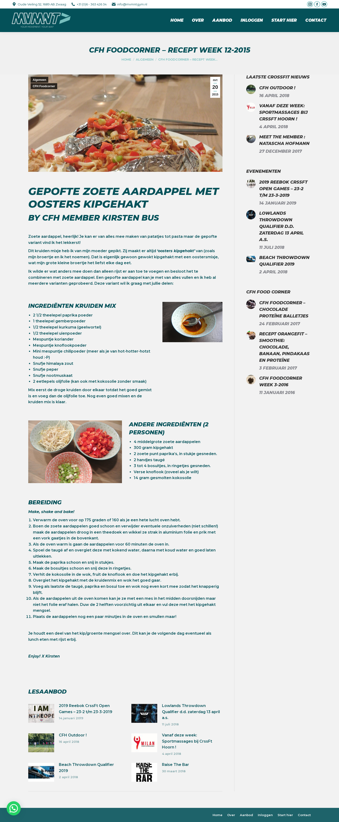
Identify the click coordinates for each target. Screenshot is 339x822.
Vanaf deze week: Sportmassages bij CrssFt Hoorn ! (187, 741)
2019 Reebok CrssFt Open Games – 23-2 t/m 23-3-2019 (85, 708)
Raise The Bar (175, 764)
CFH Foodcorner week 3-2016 (280, 381)
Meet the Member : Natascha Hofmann (284, 140)
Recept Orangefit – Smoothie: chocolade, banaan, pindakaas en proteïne (284, 347)
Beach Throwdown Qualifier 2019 (86, 767)
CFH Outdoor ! (73, 735)
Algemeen (39, 80)
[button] (14, 808)
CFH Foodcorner (44, 86)
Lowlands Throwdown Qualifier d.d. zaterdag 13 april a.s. (191, 711)
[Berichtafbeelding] (41, 713)
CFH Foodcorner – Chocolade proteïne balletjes (283, 309)
